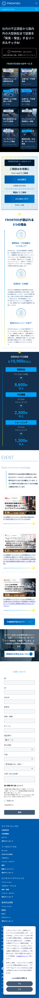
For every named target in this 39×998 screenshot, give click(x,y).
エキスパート (6, 917)
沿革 (3, 942)
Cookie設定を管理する (19, 978)
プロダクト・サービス (9, 886)
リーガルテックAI (9, 846)
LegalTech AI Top (8, 9)
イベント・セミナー (8, 862)
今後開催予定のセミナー (16, 621)
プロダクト (5, 858)
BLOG (3, 914)
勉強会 (4, 910)
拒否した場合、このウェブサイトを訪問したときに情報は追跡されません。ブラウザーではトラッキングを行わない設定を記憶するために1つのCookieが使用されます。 (19, 968)
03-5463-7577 (19, 199)
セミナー (4, 837)
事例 (3, 865)
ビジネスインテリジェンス (13, 878)
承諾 (19, 983)
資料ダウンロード (7, 841)
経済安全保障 (7, 902)
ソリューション (7, 882)
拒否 (19, 989)
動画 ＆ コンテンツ (8, 869)
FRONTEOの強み (7, 854)
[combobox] (19, 749)
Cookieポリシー (21, 956)
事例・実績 (5, 889)
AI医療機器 (5, 834)
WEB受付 (19, 179)
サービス (4, 851)
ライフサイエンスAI (10, 826)
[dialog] (19, 960)
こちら (28, 795)
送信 (19, 812)
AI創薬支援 (5, 830)
